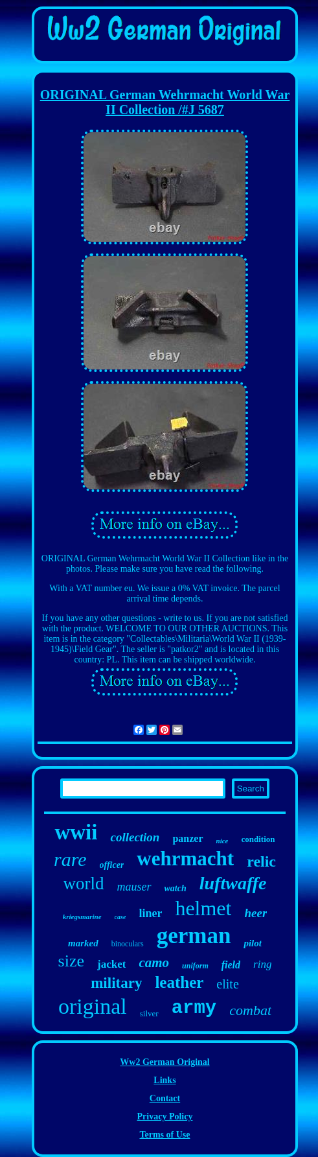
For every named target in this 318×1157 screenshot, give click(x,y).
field (230, 964)
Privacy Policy (165, 1116)
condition (258, 839)
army (194, 1008)
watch (176, 888)
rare (70, 859)
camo (154, 962)
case (120, 916)
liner (150, 913)
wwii (75, 832)
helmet (203, 908)
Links (164, 1080)
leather (179, 982)
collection (134, 837)
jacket (111, 964)
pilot (253, 943)
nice (222, 841)
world (83, 883)
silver (149, 1013)
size (71, 961)
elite (227, 984)
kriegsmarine (82, 916)
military (116, 983)
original (92, 1006)
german (194, 935)
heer (255, 913)
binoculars (127, 943)
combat (250, 1010)
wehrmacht (185, 858)
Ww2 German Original (164, 1062)
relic (261, 861)
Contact (165, 1098)
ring (262, 964)
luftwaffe (233, 883)
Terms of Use (164, 1134)
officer (112, 865)
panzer (187, 838)
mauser (134, 886)
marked (83, 943)
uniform (195, 965)
